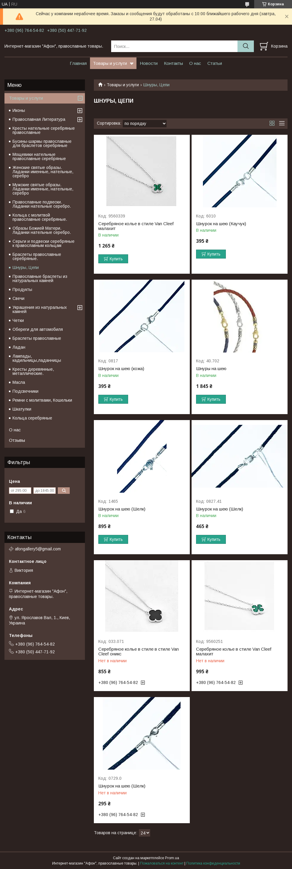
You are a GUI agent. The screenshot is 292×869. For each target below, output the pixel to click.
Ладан (19, 347)
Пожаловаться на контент (162, 863)
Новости (149, 63)
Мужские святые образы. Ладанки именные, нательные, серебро (43, 188)
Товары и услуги (110, 63)
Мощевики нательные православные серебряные (39, 156)
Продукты (22, 289)
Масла (19, 382)
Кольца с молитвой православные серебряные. (40, 217)
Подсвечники (25, 391)
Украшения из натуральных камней (40, 309)
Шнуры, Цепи (26, 267)
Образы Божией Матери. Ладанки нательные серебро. (42, 230)
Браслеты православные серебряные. (37, 256)
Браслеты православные (37, 338)
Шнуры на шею (211, 368)
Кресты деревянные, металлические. (33, 371)
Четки (18, 320)
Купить (116, 258)
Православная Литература (39, 119)
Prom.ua (172, 858)
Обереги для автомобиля (38, 329)
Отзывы (17, 440)
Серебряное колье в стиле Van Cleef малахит (136, 226)
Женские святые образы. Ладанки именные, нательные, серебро (43, 171)
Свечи (18, 298)
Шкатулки (22, 409)
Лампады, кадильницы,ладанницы (37, 358)
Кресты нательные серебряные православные (44, 130)
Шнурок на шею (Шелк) (121, 509)
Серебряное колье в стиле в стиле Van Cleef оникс (138, 651)
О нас (195, 63)
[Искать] (245, 46)
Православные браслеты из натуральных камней (40, 278)
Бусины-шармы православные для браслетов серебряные (42, 143)
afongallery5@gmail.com (38, 549)
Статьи (214, 63)
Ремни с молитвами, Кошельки (42, 400)
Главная (78, 63)
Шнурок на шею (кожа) (121, 368)
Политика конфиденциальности (213, 863)
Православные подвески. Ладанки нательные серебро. (42, 204)
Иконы (19, 110)
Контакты (173, 63)
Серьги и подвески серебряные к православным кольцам (43, 243)
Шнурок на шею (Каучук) (221, 223)
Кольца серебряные (32, 418)
